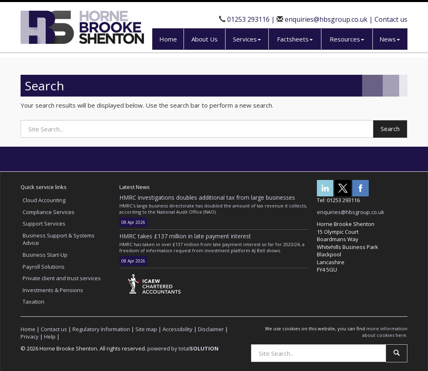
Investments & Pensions (53, 290)
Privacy (30, 336)
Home (168, 39)
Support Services (44, 223)
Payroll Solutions (44, 266)
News (389, 39)
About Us (204, 39)
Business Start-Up (45, 254)
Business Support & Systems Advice (59, 239)
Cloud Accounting (44, 200)
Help (50, 336)
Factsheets (295, 39)
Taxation (33, 301)
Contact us (390, 19)
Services (247, 39)
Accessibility (178, 329)
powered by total (183, 348)
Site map (146, 329)
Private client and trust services (62, 278)
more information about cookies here (384, 331)
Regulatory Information (101, 329)
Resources (347, 39)
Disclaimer (211, 329)
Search (390, 128)
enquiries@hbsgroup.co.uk (326, 19)
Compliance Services (48, 212)
